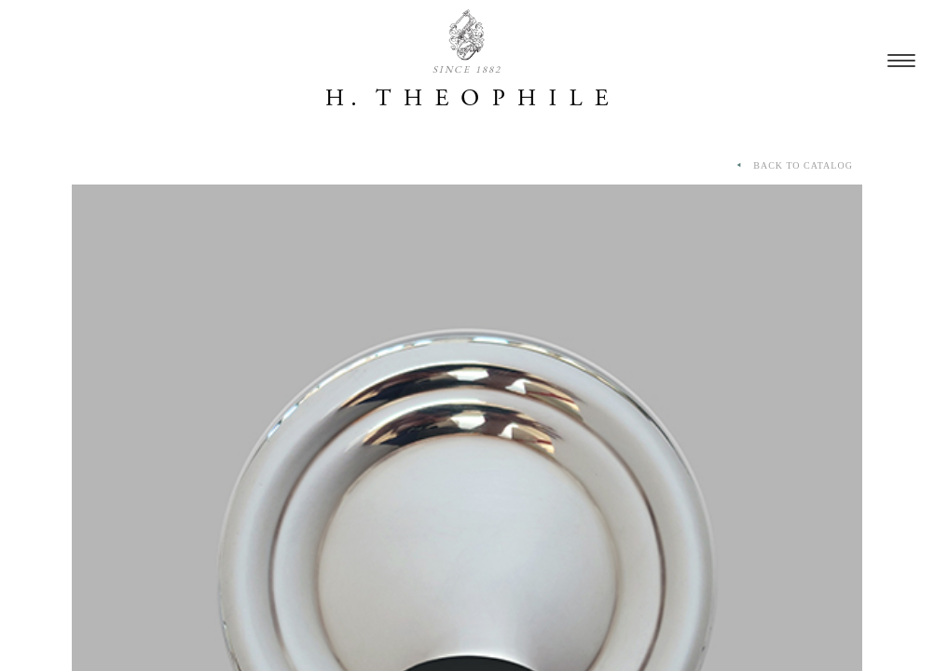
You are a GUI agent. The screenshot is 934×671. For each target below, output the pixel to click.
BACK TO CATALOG (793, 165)
